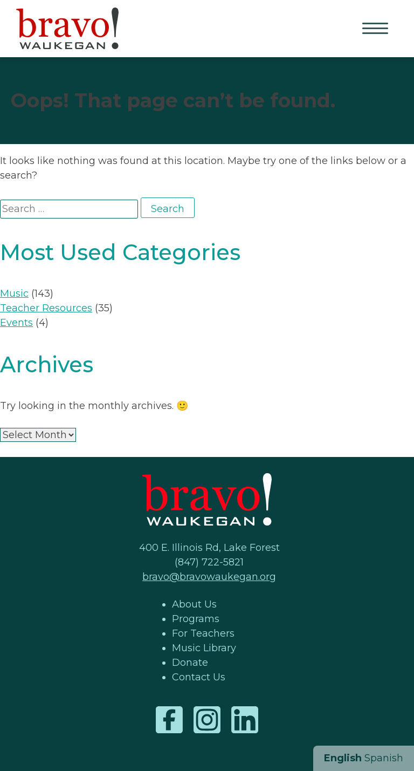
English (343, 758)
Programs (195, 619)
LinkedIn (244, 719)
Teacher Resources (46, 308)
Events (16, 323)
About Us (194, 604)
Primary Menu (376, 29)
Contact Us (198, 677)
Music (14, 293)
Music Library (204, 648)
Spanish (383, 758)
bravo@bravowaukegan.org (209, 577)
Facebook (169, 719)
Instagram (207, 719)
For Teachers (203, 633)
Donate (190, 662)
